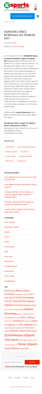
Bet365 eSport (9, 147)
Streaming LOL (21, 161)
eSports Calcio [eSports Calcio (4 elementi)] (30, 305)
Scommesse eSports (25, 156)
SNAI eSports (9, 161)
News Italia (8, 256)
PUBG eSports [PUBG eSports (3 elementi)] (31, 331)
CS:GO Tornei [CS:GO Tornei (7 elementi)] (11, 301)
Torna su (22, 356)
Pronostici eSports (10, 266)
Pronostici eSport (10, 156)
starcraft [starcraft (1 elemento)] (6, 344)
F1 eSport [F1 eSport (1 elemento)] (17, 317)
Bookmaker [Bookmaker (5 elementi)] (9, 294)
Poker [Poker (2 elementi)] (23, 328)
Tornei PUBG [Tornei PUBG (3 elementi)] (24, 349)
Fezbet (6, 242)
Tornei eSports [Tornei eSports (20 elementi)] (27, 344)
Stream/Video (9, 271)
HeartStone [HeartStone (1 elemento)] (27, 321)
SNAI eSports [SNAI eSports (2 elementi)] (24, 340)
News (6, 251)
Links (32, 378)
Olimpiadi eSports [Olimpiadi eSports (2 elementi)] (14, 328)
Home (10, 378)
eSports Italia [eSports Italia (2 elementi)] (19, 309)
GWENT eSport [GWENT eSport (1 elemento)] (8, 321)
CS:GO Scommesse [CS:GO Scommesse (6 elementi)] (24, 297)
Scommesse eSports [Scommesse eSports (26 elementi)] (19, 335)
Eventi (6, 237)
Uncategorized (9, 281)
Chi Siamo (17, 378)
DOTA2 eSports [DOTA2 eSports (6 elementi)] (27, 301)
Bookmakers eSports (11, 227)
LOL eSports (24, 151)
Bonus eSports (9, 222)
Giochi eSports (9, 247)
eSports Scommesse (21, 6)
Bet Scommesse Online (22, 16)
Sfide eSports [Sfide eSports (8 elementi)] (11, 339)
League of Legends (11, 151)
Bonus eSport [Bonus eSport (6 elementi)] (22, 290)
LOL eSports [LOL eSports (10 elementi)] (25, 324)
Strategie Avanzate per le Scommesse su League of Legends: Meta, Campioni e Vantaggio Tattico (18, 194)
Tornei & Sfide (9, 276)
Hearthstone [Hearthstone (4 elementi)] (18, 321)
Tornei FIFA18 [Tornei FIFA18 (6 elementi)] (11, 348)
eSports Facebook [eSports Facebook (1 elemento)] (9, 309)
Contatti (25, 378)
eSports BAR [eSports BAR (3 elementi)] (18, 305)
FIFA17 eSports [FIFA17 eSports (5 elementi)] (27, 317)
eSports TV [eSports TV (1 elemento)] (20, 314)
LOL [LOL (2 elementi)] (16, 325)
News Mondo (19, 47)
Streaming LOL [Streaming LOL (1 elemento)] (13, 344)
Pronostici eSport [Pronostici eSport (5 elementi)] (17, 331)
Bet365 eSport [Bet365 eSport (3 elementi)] (10, 291)
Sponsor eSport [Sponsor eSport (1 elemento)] (33, 340)
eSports (7, 232)
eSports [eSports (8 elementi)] (8, 305)
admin (14, 43)
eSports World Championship (26, 147)
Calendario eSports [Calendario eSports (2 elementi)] (21, 294)
